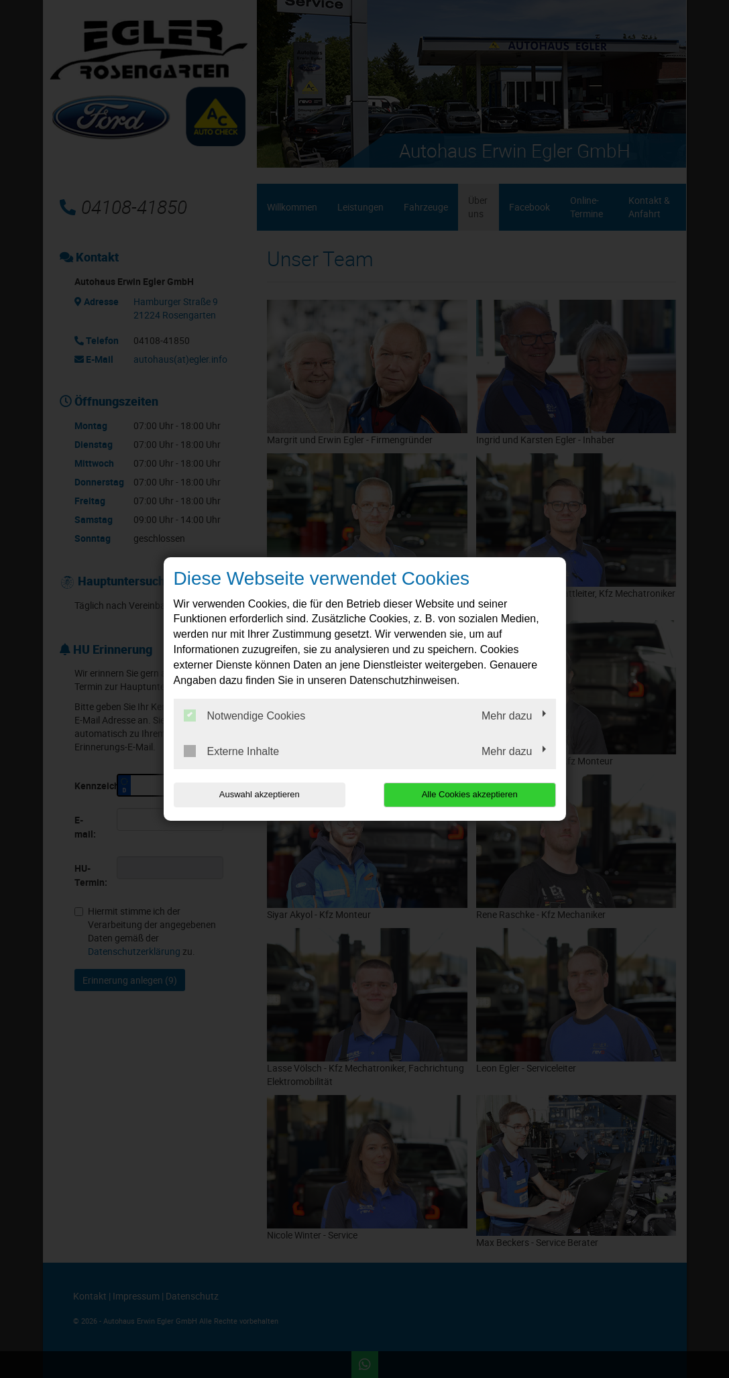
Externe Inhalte (232, 751)
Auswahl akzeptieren (259, 794)
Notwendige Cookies (245, 715)
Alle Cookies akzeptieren (470, 794)
